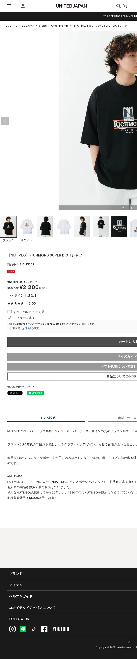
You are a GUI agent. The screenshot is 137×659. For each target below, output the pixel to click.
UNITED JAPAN (25, 25)
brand (43, 25)
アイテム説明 (46, 418)
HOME (7, 25)
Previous (5, 121)
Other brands (59, 25)
